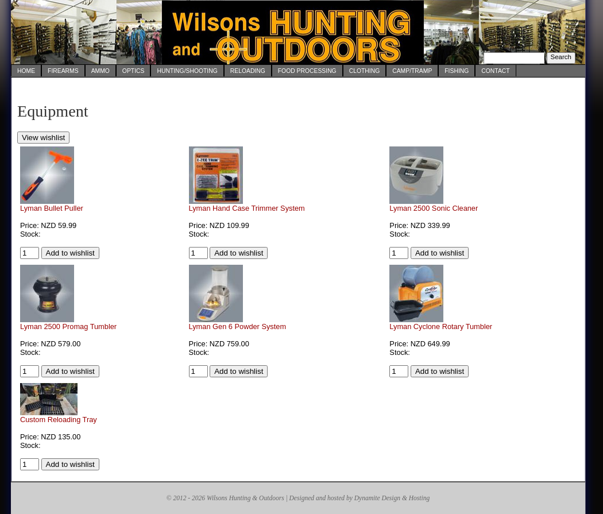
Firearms (63, 71)
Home (26, 71)
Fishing (456, 71)
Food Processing (307, 71)
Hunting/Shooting (187, 71)
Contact (495, 71)
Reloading (247, 71)
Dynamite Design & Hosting (392, 497)
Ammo (100, 71)
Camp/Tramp (412, 71)
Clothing (364, 71)
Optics (133, 71)
